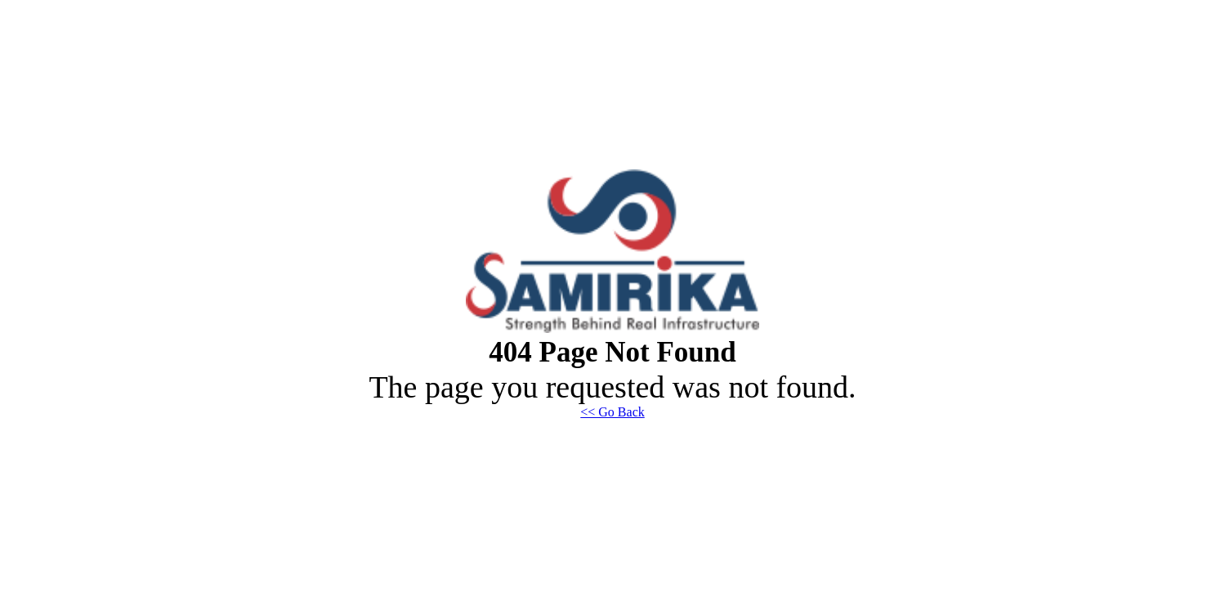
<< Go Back (612, 412)
